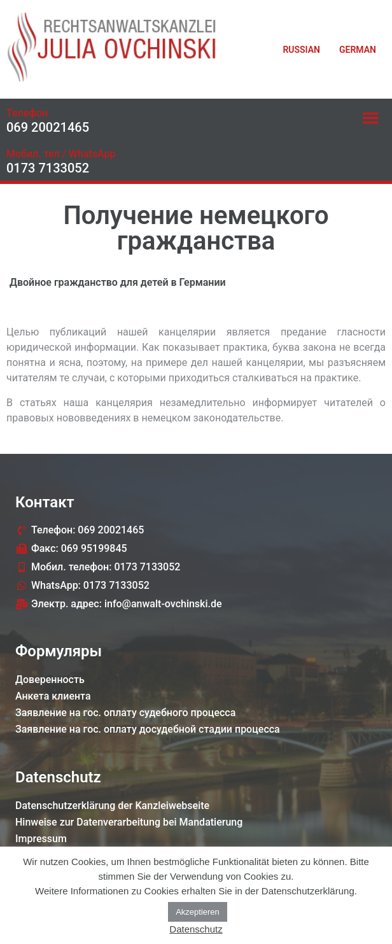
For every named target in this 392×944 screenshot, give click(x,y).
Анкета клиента (53, 696)
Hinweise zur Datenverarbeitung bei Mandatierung (128, 822)
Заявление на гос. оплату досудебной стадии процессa (147, 729)
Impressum (41, 839)
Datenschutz (195, 929)
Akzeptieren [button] (198, 912)
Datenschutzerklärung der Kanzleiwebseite (112, 806)
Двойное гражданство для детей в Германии (118, 282)
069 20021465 (47, 127)
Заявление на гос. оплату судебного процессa (125, 713)
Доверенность (50, 679)
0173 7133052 (47, 168)
